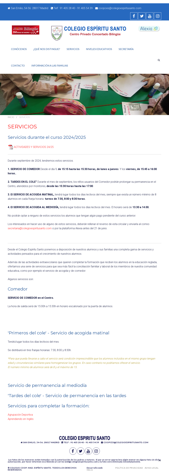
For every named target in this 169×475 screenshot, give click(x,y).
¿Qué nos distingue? (46, 49)
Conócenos (19, 49)
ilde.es (90, 470)
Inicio (11, 117)
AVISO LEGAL (152, 468)
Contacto (18, 65)
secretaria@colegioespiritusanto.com (30, 228)
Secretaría (126, 49)
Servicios (73, 49)
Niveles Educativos (99, 49)
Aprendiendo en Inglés (21, 419)
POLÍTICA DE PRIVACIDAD (129, 468)
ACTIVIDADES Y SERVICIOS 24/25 (34, 147)
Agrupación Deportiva (20, 414)
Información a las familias (49, 65)
